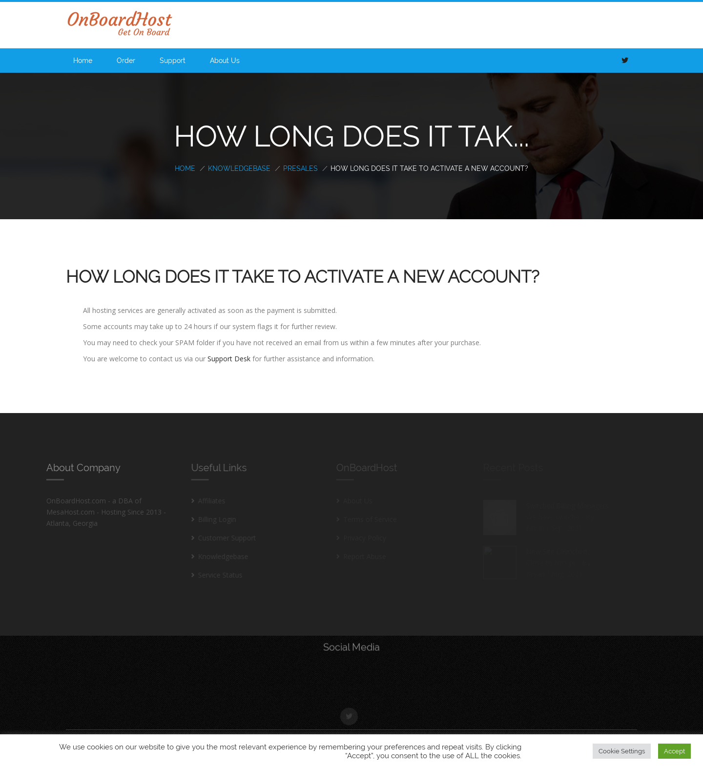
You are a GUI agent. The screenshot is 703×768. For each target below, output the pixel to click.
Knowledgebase (239, 168)
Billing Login (212, 519)
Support (173, 60)
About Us (225, 60)
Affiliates (206, 500)
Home (82, 60)
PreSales (300, 168)
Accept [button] (674, 751)
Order (126, 60)
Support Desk (228, 358)
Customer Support (222, 537)
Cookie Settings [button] (622, 751)
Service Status (215, 575)
